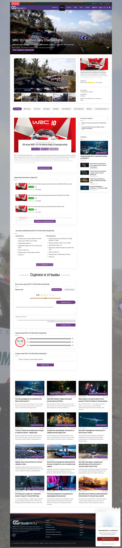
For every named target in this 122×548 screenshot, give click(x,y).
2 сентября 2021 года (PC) (86, 91)
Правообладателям (50, 529)
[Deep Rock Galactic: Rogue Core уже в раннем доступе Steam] (61, 388)
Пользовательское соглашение (53, 532)
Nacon (81, 100)
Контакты (107, 3)
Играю (35, 149)
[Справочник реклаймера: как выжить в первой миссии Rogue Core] (84, 180)
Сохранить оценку (66, 302)
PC (22, 47)
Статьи (68, 7)
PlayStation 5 (32, 47)
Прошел (54, 149)
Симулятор (20, 50)
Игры (61, 7)
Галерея (88, 7)
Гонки (14, 50)
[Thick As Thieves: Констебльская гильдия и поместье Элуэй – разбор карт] (84, 172)
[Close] (119, 509)
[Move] (113, 509)
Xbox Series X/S (43, 47)
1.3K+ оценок (99, 82)
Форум (95, 7)
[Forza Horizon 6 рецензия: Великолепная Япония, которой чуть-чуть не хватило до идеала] (61, 451)
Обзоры (82, 532)
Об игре (17, 108)
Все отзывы (45, 364)
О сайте (101, 3)
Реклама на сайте (50, 527)
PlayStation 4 (26, 47)
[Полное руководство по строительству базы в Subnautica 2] (94, 148)
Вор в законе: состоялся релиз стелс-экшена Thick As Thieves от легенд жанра (98, 165)
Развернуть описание (45, 168)
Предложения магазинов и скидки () (25, 177)
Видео (55, 108)
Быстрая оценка (57, 289)
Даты (89, 108)
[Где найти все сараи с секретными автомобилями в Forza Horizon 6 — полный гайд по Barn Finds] (93, 451)
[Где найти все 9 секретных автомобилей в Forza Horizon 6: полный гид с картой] (93, 483)
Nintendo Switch (50, 47)
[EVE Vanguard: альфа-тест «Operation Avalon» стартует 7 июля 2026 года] (29, 483)
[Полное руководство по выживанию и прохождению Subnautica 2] (61, 483)
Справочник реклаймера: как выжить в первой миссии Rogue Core (98, 180)
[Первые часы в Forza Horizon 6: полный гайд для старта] (29, 451)
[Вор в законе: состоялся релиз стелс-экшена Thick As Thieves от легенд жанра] (84, 165)
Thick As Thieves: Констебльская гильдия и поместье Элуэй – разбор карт (98, 173)
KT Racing (82, 96)
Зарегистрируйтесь (51, 320)
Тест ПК (44, 264)
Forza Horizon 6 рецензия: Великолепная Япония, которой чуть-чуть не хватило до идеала (61, 464)
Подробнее (83, 80)
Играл (44, 149)
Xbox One (38, 47)
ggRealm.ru (15, 13)
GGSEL (38, 189)
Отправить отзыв (66, 325)
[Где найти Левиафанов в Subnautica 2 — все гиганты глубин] (84, 188)
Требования (66, 108)
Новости (54, 7)
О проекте (48, 524)
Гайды (75, 7)
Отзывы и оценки (101, 108)
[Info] (116, 509)
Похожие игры (78, 108)
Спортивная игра (29, 50)
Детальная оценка (69, 289)
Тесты (81, 7)
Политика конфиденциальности (54, 534)
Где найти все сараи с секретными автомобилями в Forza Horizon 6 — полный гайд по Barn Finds (91, 464)
